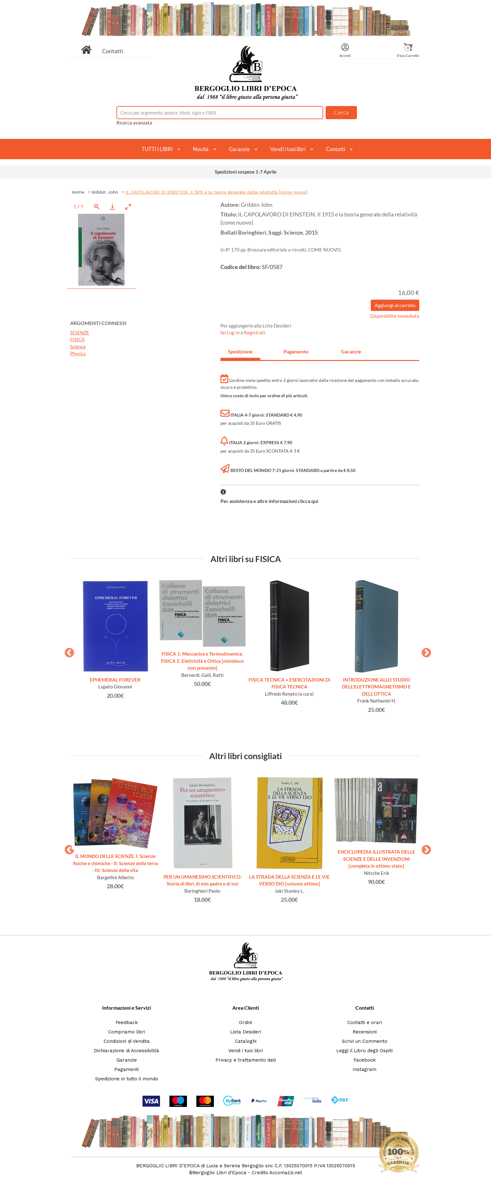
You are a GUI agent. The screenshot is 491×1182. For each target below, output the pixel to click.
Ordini (245, 1022)
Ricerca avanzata (134, 122)
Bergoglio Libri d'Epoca (219, 1172)
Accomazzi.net (285, 1172)
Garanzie (239, 149)
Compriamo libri (126, 1032)
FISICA (77, 339)
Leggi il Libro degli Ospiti (364, 1050)
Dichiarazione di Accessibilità (126, 1050)
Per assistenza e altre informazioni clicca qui (269, 501)
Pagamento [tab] (295, 351)
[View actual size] (97, 206)
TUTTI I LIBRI (157, 149)
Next (424, 651)
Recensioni (365, 1032)
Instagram (364, 1069)
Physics (78, 353)
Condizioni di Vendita (127, 1041)
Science (78, 346)
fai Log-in (230, 332)
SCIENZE (79, 332)
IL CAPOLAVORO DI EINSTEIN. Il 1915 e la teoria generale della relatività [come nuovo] (216, 192)
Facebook (365, 1060)
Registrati (254, 332)
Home (78, 192)
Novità (201, 149)
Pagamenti (126, 1069)
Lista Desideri (245, 1032)
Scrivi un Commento (364, 1041)
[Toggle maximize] (128, 206)
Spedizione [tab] (240, 351)
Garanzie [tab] (351, 351)
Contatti (112, 51)
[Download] (112, 206)
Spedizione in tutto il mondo (126, 1079)
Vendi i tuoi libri (288, 149)
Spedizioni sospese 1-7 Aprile (246, 172)
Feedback (127, 1022)
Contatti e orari (364, 1022)
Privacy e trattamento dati (245, 1060)
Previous (67, 651)
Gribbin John (104, 192)
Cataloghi (245, 1041)
